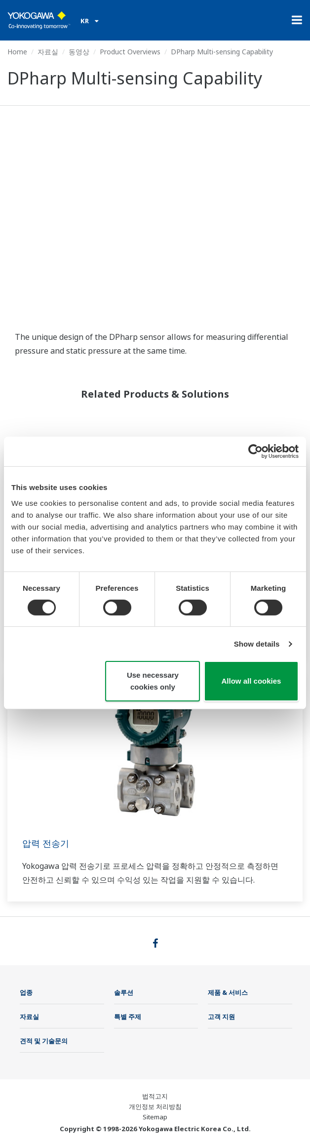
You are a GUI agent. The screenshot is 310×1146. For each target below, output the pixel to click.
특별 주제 (127, 1016)
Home (17, 51)
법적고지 (155, 1096)
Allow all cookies (251, 681)
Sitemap (155, 1116)
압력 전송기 (45, 843)
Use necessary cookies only (153, 681)
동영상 (79, 51)
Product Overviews (130, 51)
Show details (257, 644)
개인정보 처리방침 (155, 1106)
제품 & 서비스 (228, 992)
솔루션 (123, 992)
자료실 (48, 51)
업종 (26, 992)
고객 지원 (221, 1016)
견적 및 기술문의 (44, 1040)
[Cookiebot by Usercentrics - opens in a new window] (255, 451)
